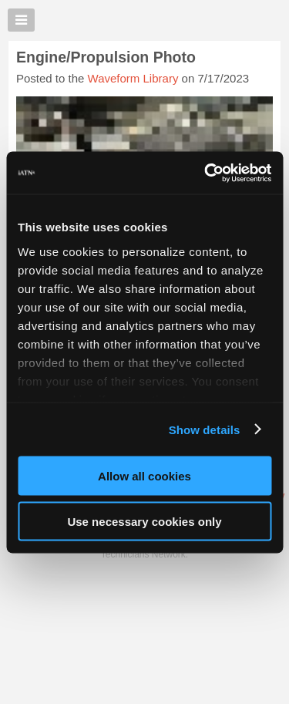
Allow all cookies (144, 476)
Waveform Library (133, 78)
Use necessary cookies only (144, 520)
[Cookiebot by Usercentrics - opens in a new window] (205, 173)
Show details (204, 429)
